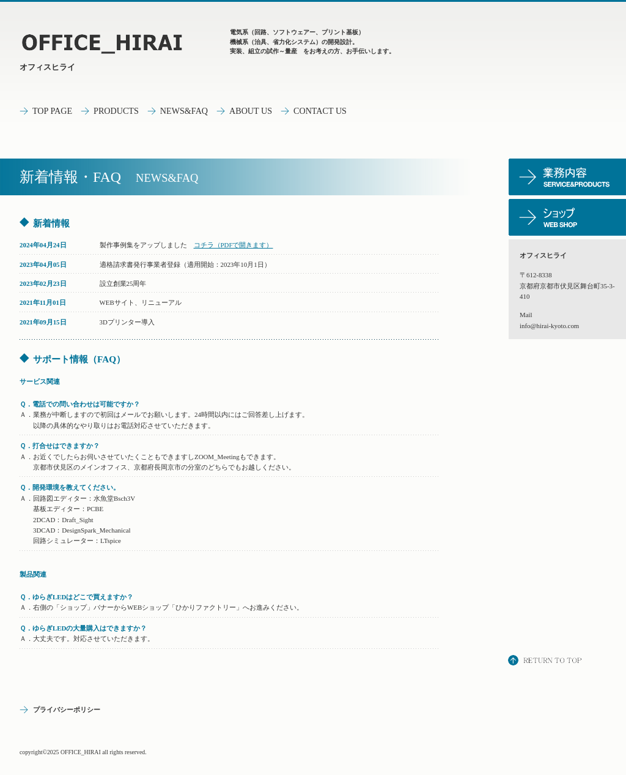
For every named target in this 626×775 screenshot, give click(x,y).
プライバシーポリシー (66, 709)
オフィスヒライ (47, 67)
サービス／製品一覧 (567, 177)
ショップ (567, 217)
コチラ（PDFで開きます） (233, 245)
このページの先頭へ (546, 661)
